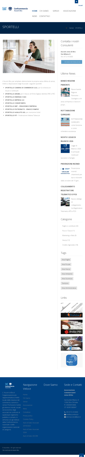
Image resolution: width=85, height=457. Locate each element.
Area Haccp (66, 269)
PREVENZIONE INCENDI (70, 164)
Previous (4, 55)
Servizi (57, 11)
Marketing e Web (68, 235)
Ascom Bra (16, 450)
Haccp (64, 240)
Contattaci (44, 16)
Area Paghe (66, 260)
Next (53, 55)
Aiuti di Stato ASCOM (30, 436)
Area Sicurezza (67, 279)
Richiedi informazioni (71, 62)
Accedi (80, 5)
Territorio (65, 283)
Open (76, 1)
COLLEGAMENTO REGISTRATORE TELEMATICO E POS (69, 190)
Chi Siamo (45, 11)
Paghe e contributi (68, 226)
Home (34, 11)
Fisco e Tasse (67, 231)
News (34, 16)
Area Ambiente (67, 274)
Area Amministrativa (69, 288)
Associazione (70, 11)
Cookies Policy (28, 419)
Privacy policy (27, 416)
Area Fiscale (66, 264)
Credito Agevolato (68, 245)
